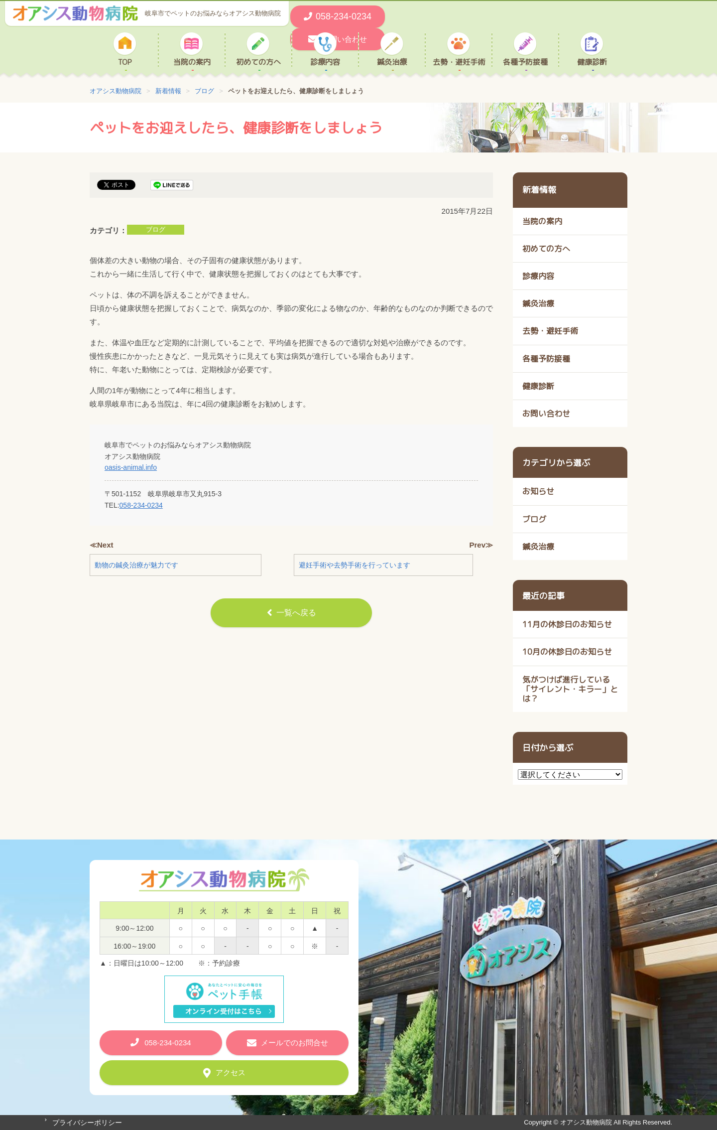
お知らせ (538, 491)
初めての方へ (258, 62)
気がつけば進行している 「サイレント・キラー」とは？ (570, 689)
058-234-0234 (141, 505)
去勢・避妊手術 (459, 62)
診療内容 (325, 62)
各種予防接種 (525, 62)
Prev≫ (481, 545)
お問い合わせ (546, 413)
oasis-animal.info (131, 467)
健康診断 (592, 62)
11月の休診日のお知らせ (567, 624)
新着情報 (539, 189)
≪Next (102, 545)
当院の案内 (192, 62)
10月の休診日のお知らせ (567, 651)
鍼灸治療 (392, 62)
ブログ (155, 229)
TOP (125, 62)
